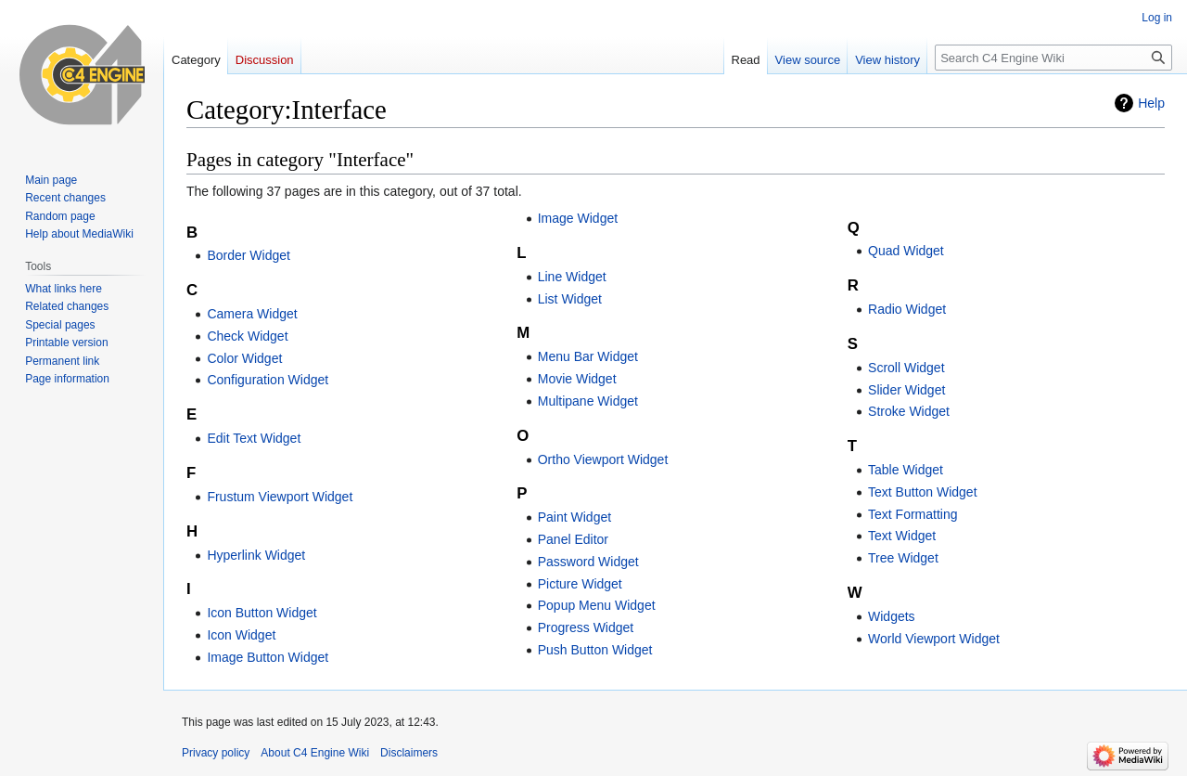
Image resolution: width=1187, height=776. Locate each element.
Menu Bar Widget (588, 356)
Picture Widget (580, 583)
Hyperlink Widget (256, 555)
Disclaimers (409, 752)
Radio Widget (907, 309)
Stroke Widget (909, 411)
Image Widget (578, 218)
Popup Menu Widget (597, 605)
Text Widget (902, 535)
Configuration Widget (267, 379)
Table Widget (905, 469)
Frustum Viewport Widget (279, 496)
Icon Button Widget (261, 612)
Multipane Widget (588, 401)
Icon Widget (241, 634)
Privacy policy (215, 752)
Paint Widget (574, 517)
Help (1151, 103)
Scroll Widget (906, 367)
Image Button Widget (267, 657)
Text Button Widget (922, 492)
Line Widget (572, 276)
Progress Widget (585, 627)
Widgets (891, 616)
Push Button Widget (595, 649)
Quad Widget (906, 250)
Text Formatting (912, 514)
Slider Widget (906, 389)
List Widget (570, 298)
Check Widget (247, 336)
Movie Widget (577, 378)
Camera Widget (252, 313)
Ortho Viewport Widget (603, 459)
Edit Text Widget (253, 438)
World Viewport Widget (934, 638)
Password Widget (588, 561)
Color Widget (244, 358)
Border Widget (248, 255)
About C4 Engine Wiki (315, 752)
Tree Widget (903, 557)
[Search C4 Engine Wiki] (1053, 58)
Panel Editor (573, 539)
